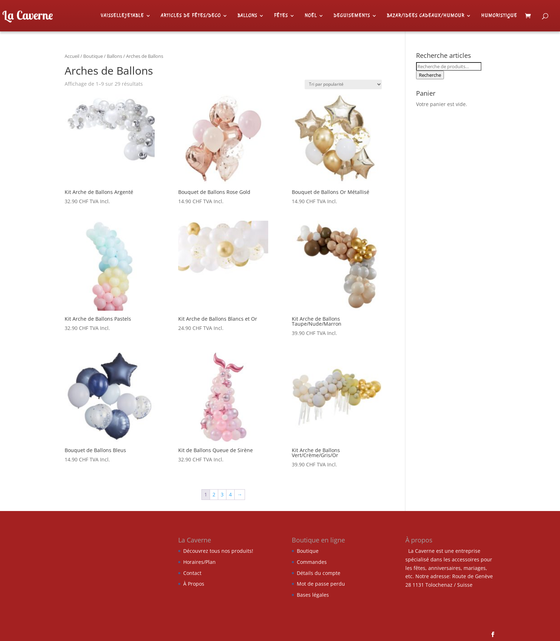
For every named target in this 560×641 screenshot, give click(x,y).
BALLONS (247, 16)
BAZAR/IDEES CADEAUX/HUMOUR (425, 16)
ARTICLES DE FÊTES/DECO (191, 16)
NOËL (311, 16)
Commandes (312, 562)
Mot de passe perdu (321, 583)
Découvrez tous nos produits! (218, 550)
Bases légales (313, 594)
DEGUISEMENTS (352, 16)
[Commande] (343, 84)
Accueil (72, 56)
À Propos (193, 583)
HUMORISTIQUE (499, 16)
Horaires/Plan (199, 562)
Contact (192, 573)
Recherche (430, 75)
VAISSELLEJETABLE (122, 16)
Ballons (114, 56)
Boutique (93, 56)
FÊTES (281, 16)
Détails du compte (318, 573)
